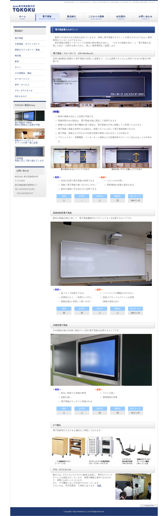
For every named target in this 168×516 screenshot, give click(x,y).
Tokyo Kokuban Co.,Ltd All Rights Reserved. (88, 512)
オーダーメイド (22, 79)
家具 (17, 61)
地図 (99, 485)
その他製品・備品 (23, 73)
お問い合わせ (145, 17)
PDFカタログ (21, 96)
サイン (18, 67)
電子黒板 (47, 17)
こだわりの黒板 (96, 17)
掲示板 (18, 56)
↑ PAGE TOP (149, 505)
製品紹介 (71, 17)
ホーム (22, 17)
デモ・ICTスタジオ (24, 90)
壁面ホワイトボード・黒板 (27, 50)
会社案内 (121, 17)
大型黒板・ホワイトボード (27, 44)
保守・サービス (22, 85)
